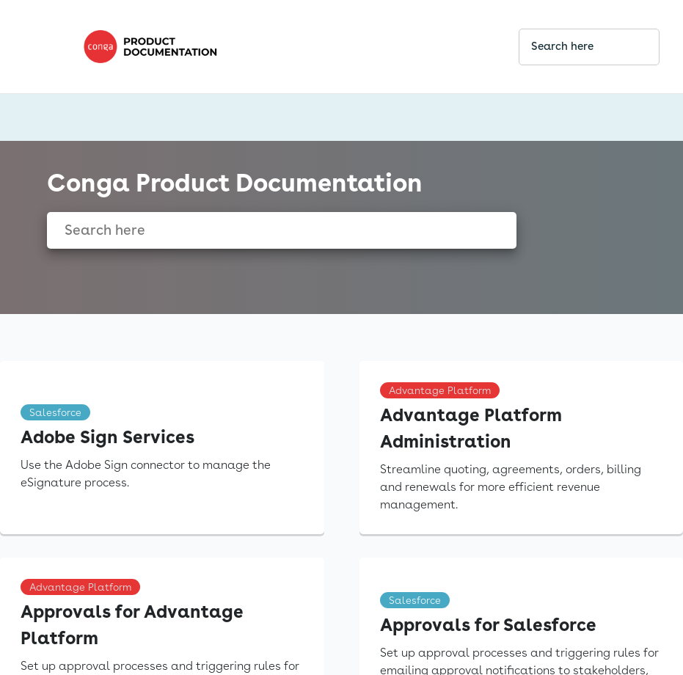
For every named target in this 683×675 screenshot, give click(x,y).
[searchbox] (632, 47)
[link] (288, 46)
